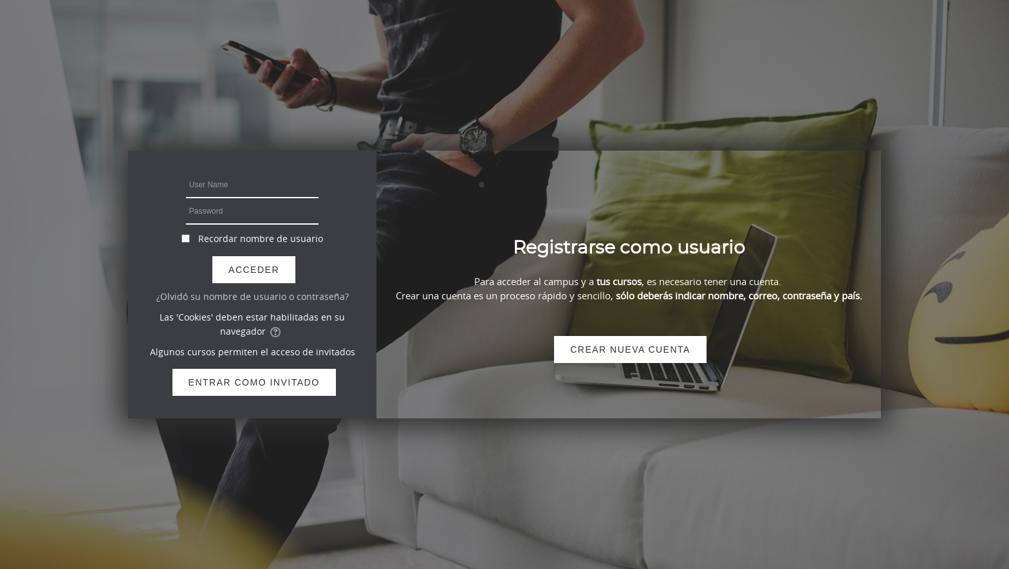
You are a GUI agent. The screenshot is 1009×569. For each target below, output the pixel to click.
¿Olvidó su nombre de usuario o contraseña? (252, 296)
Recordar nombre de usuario (260, 238)
